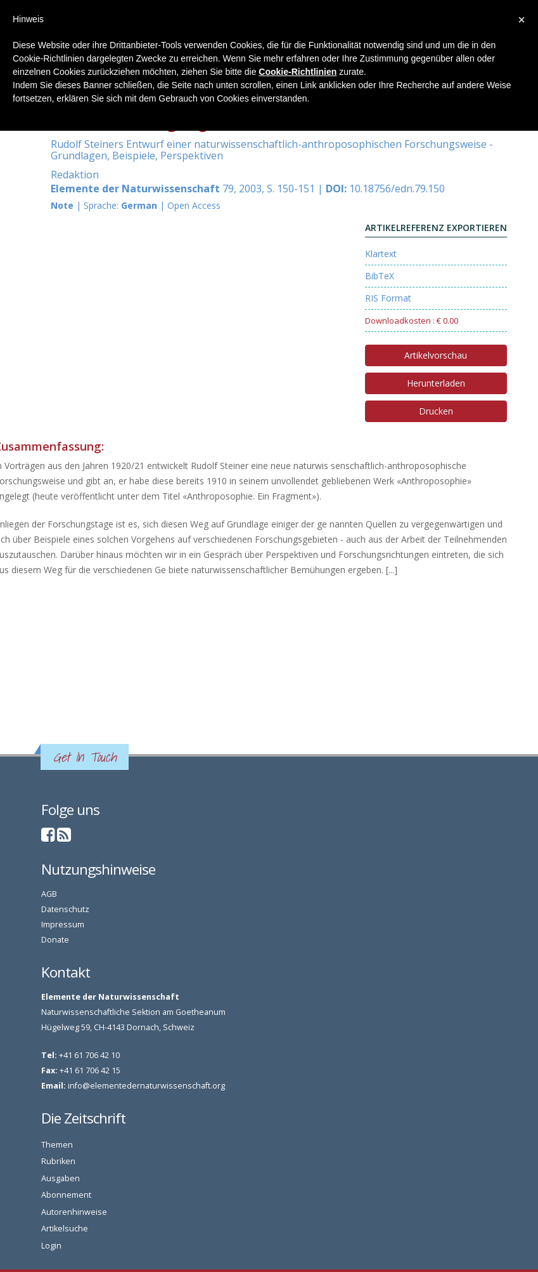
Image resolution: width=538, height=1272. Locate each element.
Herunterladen (436, 383)
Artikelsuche (64, 1228)
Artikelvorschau (435, 355)
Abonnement (66, 1194)
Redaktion (75, 175)
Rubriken (58, 1161)
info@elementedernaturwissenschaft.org (146, 1085)
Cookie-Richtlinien (297, 72)
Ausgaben (60, 1178)
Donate (55, 939)
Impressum (62, 924)
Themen (57, 1144)
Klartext (381, 254)
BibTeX (379, 276)
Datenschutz (65, 909)
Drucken (436, 411)
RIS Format (388, 298)
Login (51, 1245)
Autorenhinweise (74, 1212)
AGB (49, 894)
